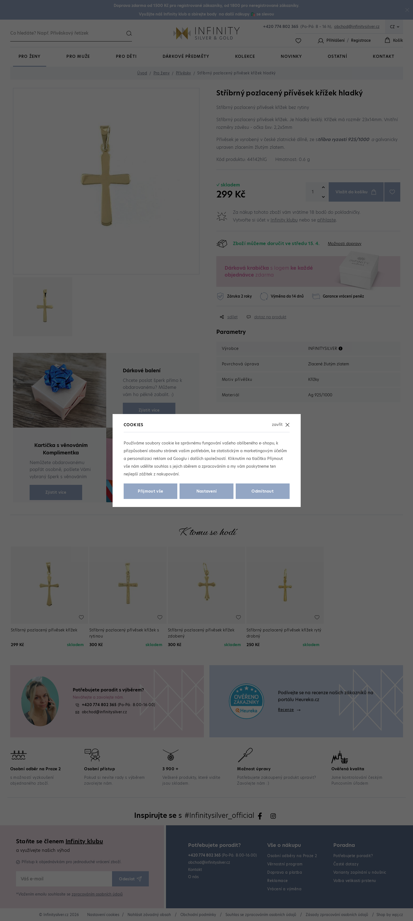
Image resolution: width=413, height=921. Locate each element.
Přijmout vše (150, 491)
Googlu (180, 458)
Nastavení (206, 491)
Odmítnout (262, 491)
